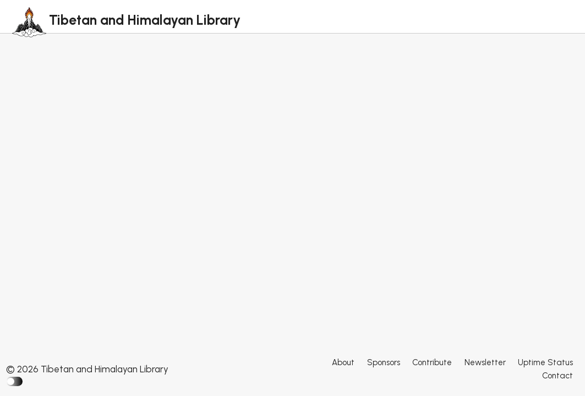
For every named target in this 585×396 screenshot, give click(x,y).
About (343, 362)
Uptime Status (545, 362)
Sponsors (383, 362)
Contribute (432, 362)
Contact (557, 376)
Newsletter (485, 362)
